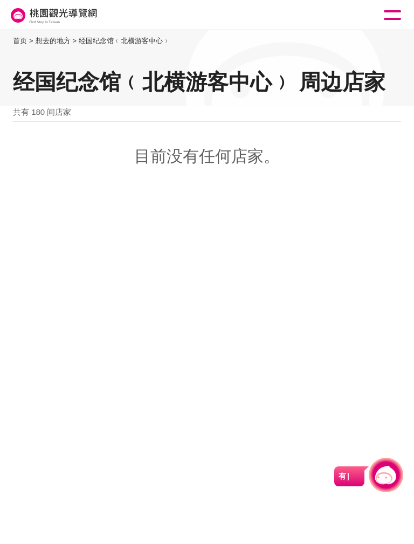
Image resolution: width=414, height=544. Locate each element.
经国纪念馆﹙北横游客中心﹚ (124, 41)
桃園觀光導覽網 (53, 15)
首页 (20, 41)
